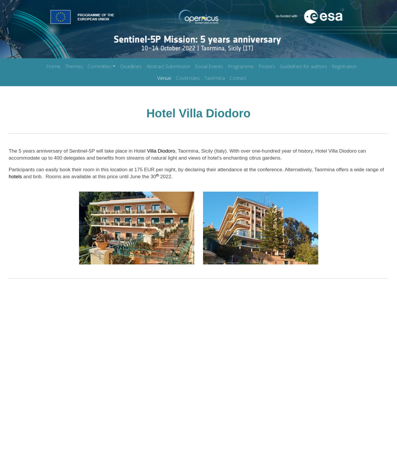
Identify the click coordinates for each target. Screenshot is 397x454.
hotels (16, 176)
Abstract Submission (168, 66)
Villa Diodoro (161, 151)
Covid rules (188, 78)
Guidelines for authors (303, 66)
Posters (266, 66)
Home (53, 66)
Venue (164, 78)
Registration (344, 66)
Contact (238, 78)
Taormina (214, 78)
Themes (74, 66)
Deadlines (131, 66)
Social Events (209, 66)
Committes (99, 66)
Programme (241, 66)
